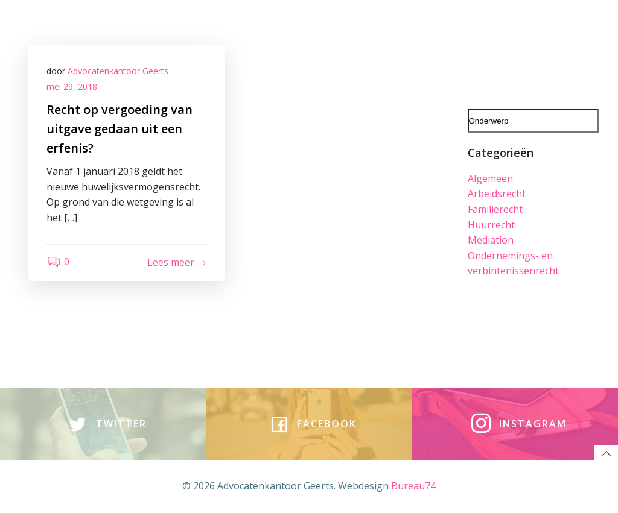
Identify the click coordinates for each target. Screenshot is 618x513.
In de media (435, 51)
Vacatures (269, 25)
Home (85, 25)
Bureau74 (413, 486)
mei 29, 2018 (71, 86)
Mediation (491, 240)
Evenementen (509, 51)
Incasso (573, 51)
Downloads (366, 51)
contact (394, 25)
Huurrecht (491, 224)
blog (318, 25)
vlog (351, 25)
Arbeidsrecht (497, 193)
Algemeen (490, 178)
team (218, 25)
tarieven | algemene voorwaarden (509, 25)
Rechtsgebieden (152, 25)
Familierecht (495, 209)
